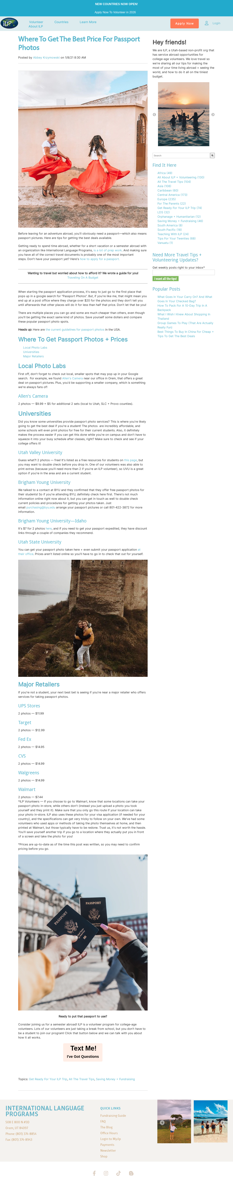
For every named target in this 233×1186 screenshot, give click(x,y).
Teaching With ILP (173, 234)
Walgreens (28, 772)
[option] (183, 114)
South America (170, 225)
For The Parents (171, 203)
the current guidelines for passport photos (75, 329)
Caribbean (167, 190)
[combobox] (181, 155)
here (49, 528)
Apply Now (184, 23)
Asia (164, 186)
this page (130, 460)
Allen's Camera (72, 378)
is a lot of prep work (108, 250)
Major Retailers (33, 356)
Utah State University (39, 542)
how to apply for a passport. (100, 259)
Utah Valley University (40, 452)
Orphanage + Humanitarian (179, 216)
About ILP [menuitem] (36, 26)
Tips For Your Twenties (176, 238)
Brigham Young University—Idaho (52, 521)
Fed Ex (24, 739)
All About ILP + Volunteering (180, 177)
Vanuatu (165, 243)
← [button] (154, 115)
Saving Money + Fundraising (115, 1079)
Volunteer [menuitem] (36, 22)
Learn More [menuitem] (88, 22)
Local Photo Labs (35, 347)
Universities (31, 352)
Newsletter (108, 1150)
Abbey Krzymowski (46, 57)
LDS (163, 212)
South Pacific (169, 229)
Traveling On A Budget (82, 277)
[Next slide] (222, 1122)
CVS (22, 756)
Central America (172, 195)
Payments (107, 1145)
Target (24, 722)
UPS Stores (29, 705)
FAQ (103, 1121)
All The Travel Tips (81, 1079)
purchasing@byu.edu (40, 507)
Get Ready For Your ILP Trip (48, 1079)
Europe (166, 199)
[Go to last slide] (162, 1122)
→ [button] (213, 115)
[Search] (212, 155)
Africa (164, 173)
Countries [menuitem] (61, 22)
